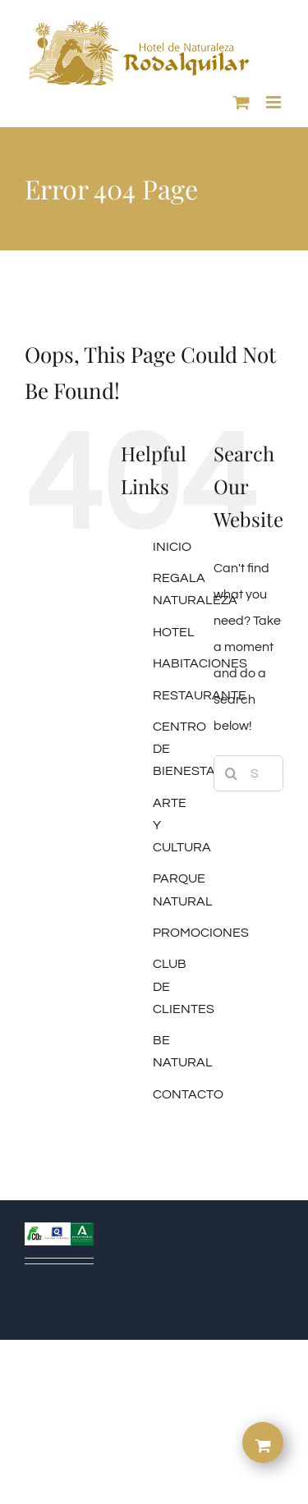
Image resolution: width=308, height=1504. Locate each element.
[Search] (232, 773)
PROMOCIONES (201, 932)
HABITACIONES (200, 663)
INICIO (172, 546)
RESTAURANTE (199, 695)
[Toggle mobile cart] (241, 102)
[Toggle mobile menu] (274, 102)
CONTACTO (188, 1094)
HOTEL (174, 632)
